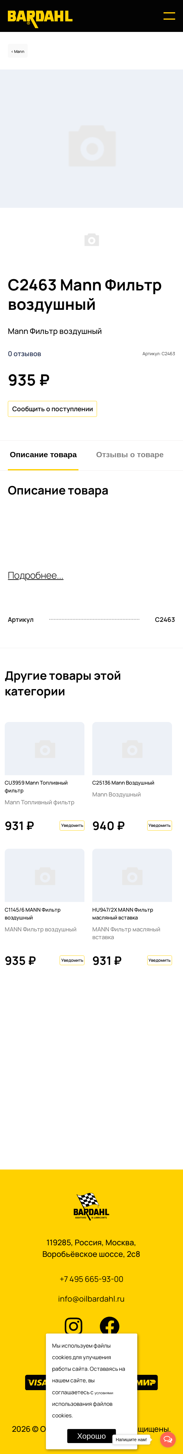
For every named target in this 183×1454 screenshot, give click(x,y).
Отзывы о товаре (130, 518)
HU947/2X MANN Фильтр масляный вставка (125, 1047)
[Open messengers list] (168, 1439)
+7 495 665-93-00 (91, 1274)
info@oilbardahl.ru (91, 1297)
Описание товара (43, 518)
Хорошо (91, 1436)
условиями (108, 1392)
